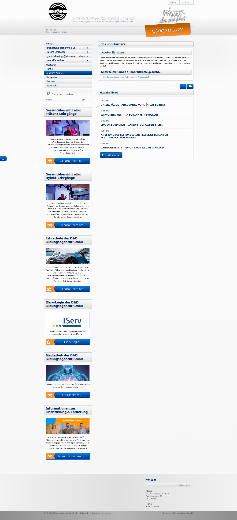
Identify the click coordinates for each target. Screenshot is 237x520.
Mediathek (51, 64)
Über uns (50, 81)
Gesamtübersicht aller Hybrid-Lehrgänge (63, 176)
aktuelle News (108, 92)
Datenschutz (179, 513)
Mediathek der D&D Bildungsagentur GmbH (64, 357)
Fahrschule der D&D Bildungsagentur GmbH (64, 240)
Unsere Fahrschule (67, 60)
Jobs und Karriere (60, 32)
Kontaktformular (184, 485)
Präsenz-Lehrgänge (67, 52)
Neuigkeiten (51, 77)
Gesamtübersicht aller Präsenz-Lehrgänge (63, 112)
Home (47, 32)
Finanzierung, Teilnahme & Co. (67, 48)
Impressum (168, 513)
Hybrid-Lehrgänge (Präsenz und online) (67, 56)
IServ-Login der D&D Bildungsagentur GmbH (64, 304)
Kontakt (189, 513)
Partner (49, 69)
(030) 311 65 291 (152, 506)
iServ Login (51, 85)
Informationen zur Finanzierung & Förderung (66, 410)
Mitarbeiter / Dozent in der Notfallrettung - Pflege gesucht (126, 77)
